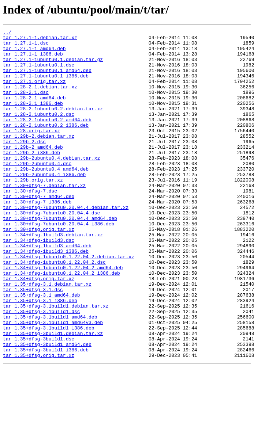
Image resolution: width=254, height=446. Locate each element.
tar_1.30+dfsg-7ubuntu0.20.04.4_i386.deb (58, 263)
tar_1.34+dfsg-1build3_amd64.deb (47, 289)
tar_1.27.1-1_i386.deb (33, 59)
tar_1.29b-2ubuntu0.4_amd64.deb (46, 197)
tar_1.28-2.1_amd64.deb (34, 111)
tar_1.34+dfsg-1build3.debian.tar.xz (53, 276)
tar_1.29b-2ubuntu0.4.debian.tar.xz (51, 184)
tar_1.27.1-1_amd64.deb (34, 52)
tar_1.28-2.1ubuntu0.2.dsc (38, 131)
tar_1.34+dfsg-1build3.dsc (38, 282)
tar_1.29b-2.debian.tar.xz (38, 158)
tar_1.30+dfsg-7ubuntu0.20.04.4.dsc (51, 250)
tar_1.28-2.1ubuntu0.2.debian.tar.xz (53, 125)
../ (7, 33)
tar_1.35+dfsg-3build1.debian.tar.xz (53, 394)
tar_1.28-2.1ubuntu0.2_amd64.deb (47, 138)
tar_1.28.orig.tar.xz (31, 151)
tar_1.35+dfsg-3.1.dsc (33, 342)
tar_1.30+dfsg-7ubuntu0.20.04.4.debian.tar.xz (65, 243)
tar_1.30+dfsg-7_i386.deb (37, 236)
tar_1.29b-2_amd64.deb (33, 171)
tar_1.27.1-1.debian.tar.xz (40, 39)
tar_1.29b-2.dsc (24, 164)
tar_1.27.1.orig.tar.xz (34, 92)
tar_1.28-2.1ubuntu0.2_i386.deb (46, 144)
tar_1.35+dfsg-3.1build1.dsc (41, 368)
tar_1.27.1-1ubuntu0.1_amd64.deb (47, 79)
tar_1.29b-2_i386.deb (31, 177)
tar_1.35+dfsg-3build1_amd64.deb (47, 407)
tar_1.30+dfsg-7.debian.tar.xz (44, 217)
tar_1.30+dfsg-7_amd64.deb (38, 230)
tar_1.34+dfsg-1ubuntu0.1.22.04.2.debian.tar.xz (68, 302)
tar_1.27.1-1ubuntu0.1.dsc (38, 72)
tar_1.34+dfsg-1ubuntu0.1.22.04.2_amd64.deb (63, 315)
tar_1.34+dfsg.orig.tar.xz (38, 328)
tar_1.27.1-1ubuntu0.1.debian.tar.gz (53, 65)
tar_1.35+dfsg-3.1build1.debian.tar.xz (56, 361)
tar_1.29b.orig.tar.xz (33, 210)
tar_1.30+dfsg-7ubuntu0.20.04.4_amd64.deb (60, 256)
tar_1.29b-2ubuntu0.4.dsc (37, 190)
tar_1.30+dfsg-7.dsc (30, 223)
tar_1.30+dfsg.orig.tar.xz (38, 269)
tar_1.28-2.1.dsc (26, 105)
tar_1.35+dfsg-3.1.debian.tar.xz (47, 335)
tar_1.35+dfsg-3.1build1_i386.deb (48, 388)
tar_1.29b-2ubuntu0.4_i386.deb (44, 204)
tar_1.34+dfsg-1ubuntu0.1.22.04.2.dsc (54, 309)
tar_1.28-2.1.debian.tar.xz (40, 98)
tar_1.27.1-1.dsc (26, 46)
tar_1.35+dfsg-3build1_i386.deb (46, 414)
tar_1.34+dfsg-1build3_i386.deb (46, 296)
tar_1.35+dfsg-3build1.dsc (38, 401)
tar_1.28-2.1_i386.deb (33, 118)
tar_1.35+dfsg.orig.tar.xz (38, 421)
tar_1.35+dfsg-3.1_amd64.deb (41, 348)
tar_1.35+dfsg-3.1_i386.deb (40, 355)
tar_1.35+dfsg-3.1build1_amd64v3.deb (53, 381)
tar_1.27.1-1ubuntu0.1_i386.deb (46, 85)
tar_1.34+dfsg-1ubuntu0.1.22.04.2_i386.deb (61, 322)
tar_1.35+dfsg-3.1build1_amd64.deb (50, 374)
